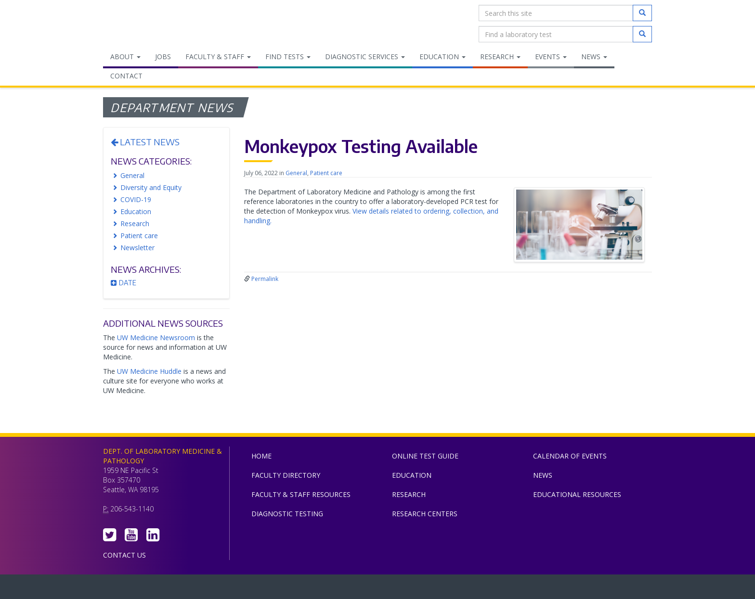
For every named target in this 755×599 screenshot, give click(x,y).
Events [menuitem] (551, 56)
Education (135, 211)
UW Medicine (298, 589)
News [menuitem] (594, 56)
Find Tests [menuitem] (288, 56)
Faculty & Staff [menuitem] (218, 56)
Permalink (264, 279)
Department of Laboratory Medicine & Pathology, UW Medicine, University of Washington (152, 23)
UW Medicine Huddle (149, 371)
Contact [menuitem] (126, 75)
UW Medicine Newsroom (156, 337)
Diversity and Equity (151, 187)
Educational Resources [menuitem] (577, 494)
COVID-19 (135, 199)
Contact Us (124, 555)
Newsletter (137, 247)
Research (134, 223)
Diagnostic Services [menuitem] (365, 56)
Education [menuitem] (442, 56)
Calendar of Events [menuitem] (570, 455)
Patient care (139, 235)
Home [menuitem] (261, 455)
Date (123, 283)
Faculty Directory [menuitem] (285, 475)
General (132, 175)
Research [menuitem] (500, 56)
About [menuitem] (125, 56)
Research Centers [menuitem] (424, 513)
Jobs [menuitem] (163, 56)
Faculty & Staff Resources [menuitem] (301, 494)
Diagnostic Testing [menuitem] (287, 513)
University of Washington (418, 589)
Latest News (145, 141)
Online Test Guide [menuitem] (425, 455)
